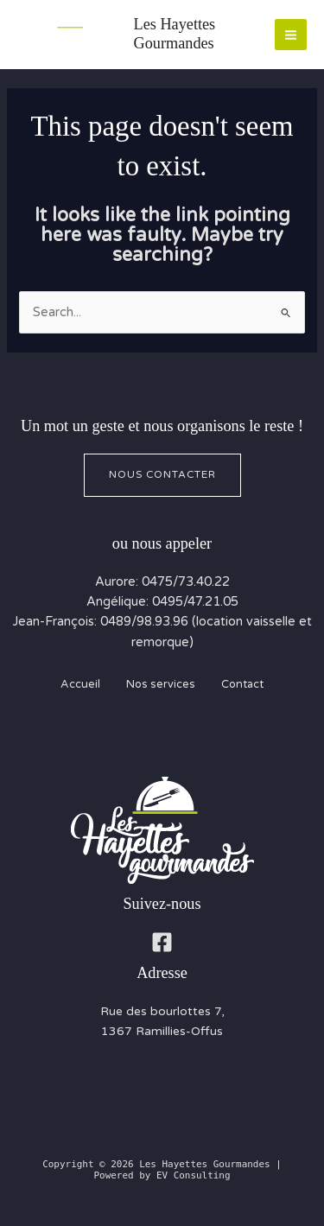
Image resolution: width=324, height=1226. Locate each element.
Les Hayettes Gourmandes (175, 34)
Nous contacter (162, 474)
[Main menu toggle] (291, 35)
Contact (242, 684)
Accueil (80, 684)
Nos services (160, 684)
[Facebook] (162, 942)
